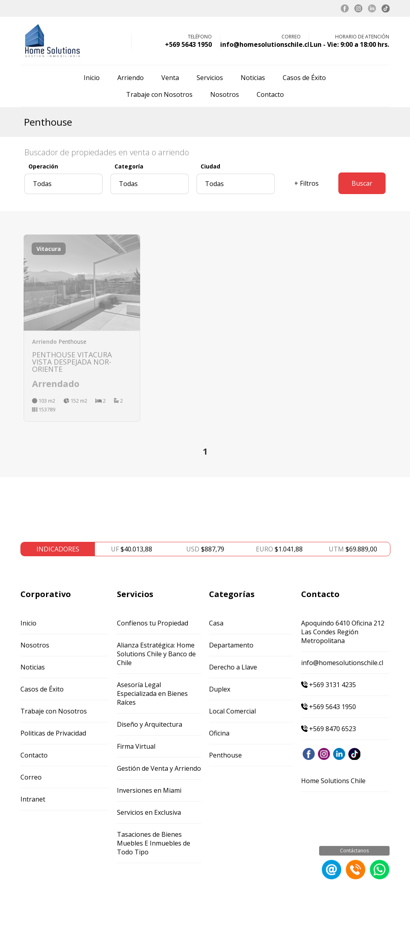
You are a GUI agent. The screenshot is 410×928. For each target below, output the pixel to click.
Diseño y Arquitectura (149, 724)
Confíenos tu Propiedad (152, 623)
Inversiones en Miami (149, 790)
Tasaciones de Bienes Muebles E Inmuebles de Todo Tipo (153, 843)
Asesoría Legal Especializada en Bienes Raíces (152, 693)
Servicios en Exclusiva (149, 812)
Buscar (362, 183)
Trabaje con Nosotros (159, 94)
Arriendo (130, 77)
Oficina (219, 733)
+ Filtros (306, 183)
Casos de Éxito (304, 77)
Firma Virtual (136, 746)
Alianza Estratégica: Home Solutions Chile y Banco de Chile (156, 654)
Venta (170, 77)
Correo (31, 777)
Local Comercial (232, 711)
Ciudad (210, 166)
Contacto (270, 94)
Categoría (129, 166)
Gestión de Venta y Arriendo (159, 768)
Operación (43, 166)
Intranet (32, 799)
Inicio (92, 77)
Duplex (219, 689)
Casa (216, 623)
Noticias (253, 77)
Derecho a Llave (233, 667)
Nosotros (224, 94)
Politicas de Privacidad (53, 733)
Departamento (231, 645)
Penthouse (225, 755)
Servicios (210, 77)
